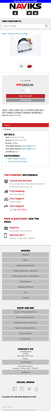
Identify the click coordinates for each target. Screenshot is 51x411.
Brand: (8, 143)
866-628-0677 (17, 235)
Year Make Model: (13, 146)
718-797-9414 (20, 209)
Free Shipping (17, 191)
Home (4, 33)
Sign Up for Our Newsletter (20, 397)
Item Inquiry (25, 100)
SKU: (4, 115)
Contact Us (25, 372)
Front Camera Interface (17, 161)
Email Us (14, 227)
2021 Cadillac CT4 (28, 146)
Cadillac (15, 143)
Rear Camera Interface (17, 158)
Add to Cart (25, 96)
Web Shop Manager (40, 410)
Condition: (10, 151)
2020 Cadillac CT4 (28, 149)
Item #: (8, 140)
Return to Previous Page (18, 33)
